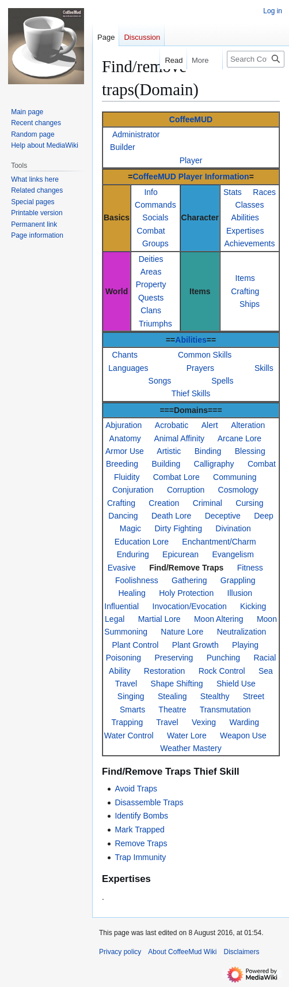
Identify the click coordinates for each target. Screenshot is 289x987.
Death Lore (171, 515)
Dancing (123, 515)
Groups (155, 243)
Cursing (249, 503)
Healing (131, 593)
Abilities (245, 217)
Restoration (164, 670)
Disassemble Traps (149, 802)
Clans (150, 310)
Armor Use (124, 451)
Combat (151, 230)
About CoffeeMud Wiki (182, 952)
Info (150, 192)
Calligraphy (214, 463)
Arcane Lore (239, 438)
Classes (249, 204)
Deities (151, 259)
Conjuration (133, 489)
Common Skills (204, 354)
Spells (222, 380)
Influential (121, 606)
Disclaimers (242, 952)
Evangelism (232, 554)
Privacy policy (120, 952)
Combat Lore (176, 477)
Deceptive (223, 515)
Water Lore (187, 735)
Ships (249, 304)
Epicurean (180, 554)
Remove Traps (141, 843)
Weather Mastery (190, 748)
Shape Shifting (177, 683)
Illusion (240, 593)
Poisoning (124, 657)
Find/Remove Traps (186, 567)
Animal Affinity (179, 438)
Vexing (204, 722)
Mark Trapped (139, 829)
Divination (232, 528)
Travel (167, 722)
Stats (232, 192)
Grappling (238, 580)
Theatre (172, 709)
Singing (130, 696)
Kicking (253, 606)
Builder (122, 147)
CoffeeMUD (190, 119)
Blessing (250, 451)
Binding (208, 451)
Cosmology (238, 489)
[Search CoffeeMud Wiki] (255, 59)
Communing (234, 477)
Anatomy (125, 438)
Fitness (250, 567)
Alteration (248, 425)
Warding (244, 722)
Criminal (207, 503)
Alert (209, 425)
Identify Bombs (141, 815)
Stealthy (215, 696)
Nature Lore (182, 631)
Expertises (245, 230)
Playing (245, 645)
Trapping (127, 722)
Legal (114, 619)
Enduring (133, 554)
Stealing (172, 696)
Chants (125, 354)
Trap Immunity (140, 857)
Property (151, 284)
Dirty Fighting (177, 528)
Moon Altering (219, 619)
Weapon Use (243, 735)
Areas (151, 271)
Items (245, 278)
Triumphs (155, 323)
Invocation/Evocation (190, 606)
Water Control (129, 735)
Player (191, 160)
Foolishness (136, 580)
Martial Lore (159, 619)
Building (165, 463)
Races (264, 192)
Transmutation (225, 709)
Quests (150, 297)
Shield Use (236, 683)
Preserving (173, 657)
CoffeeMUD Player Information (190, 176)
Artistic (169, 451)
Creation (164, 503)
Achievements (250, 243)
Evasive (122, 567)
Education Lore (142, 541)
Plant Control (135, 645)
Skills (263, 368)
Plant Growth (195, 645)
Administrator (135, 134)
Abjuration (123, 425)
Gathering (189, 580)
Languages (128, 368)
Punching (223, 657)
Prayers (200, 368)
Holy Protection (186, 593)
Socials (155, 217)
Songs (160, 380)
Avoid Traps (136, 788)
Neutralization (242, 631)
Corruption (185, 489)
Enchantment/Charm (219, 541)
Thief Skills (191, 393)
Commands (155, 204)
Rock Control (222, 670)
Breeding (122, 463)
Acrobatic (171, 425)
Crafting (245, 291)
